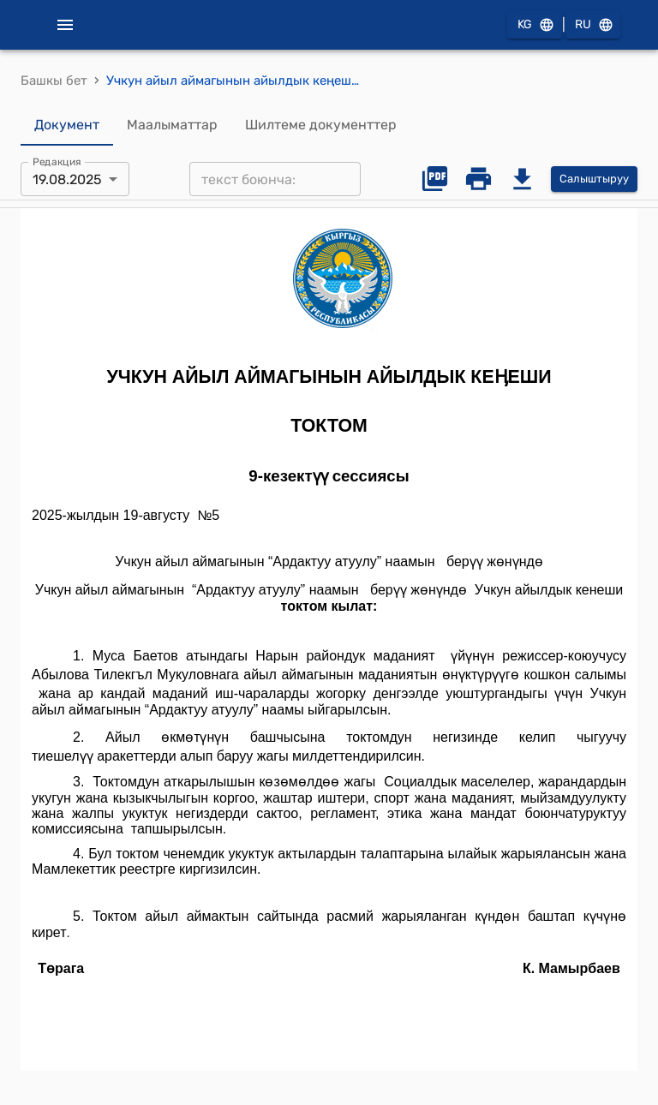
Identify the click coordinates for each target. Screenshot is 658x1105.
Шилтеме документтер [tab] (320, 125)
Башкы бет (54, 80)
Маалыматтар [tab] (172, 125)
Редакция (57, 162)
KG (534, 25)
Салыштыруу (594, 179)
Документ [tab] (67, 125)
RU (592, 25)
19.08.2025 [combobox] (67, 179)
